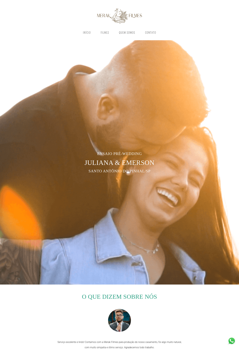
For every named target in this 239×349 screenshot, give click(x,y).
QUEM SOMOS (127, 32)
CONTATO (150, 32)
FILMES (105, 32)
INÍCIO (87, 32)
